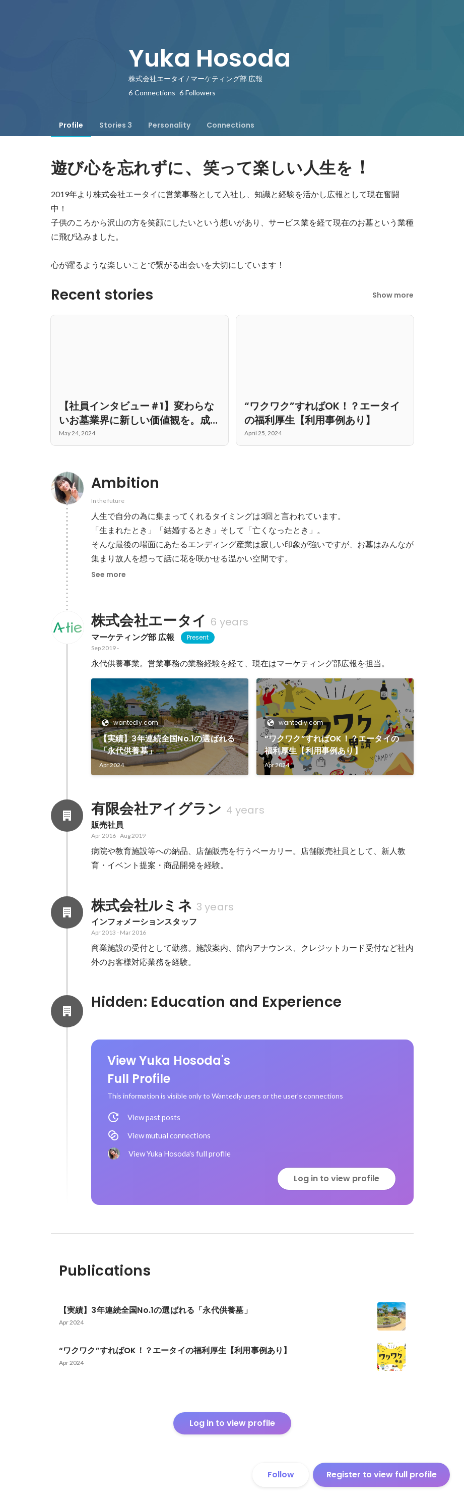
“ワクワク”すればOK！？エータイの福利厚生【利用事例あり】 (332, 745)
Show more (393, 295)
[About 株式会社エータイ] (67, 627)
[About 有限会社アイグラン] (67, 815)
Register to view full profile (381, 1474)
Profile (71, 125)
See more (108, 574)
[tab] (71, 125)
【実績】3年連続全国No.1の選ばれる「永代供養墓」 (167, 745)
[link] (169, 726)
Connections (230, 125)
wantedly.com (132, 722)
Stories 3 (115, 125)
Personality (169, 125)
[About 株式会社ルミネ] (67, 912)
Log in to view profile (336, 1178)
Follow (281, 1474)
